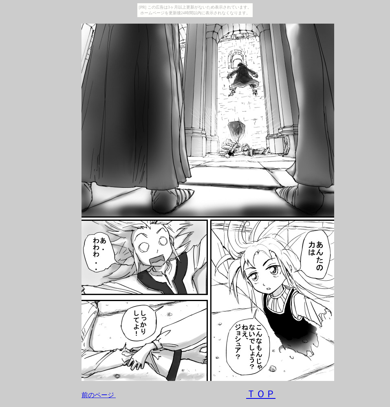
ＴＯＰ (260, 394)
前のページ (98, 395)
